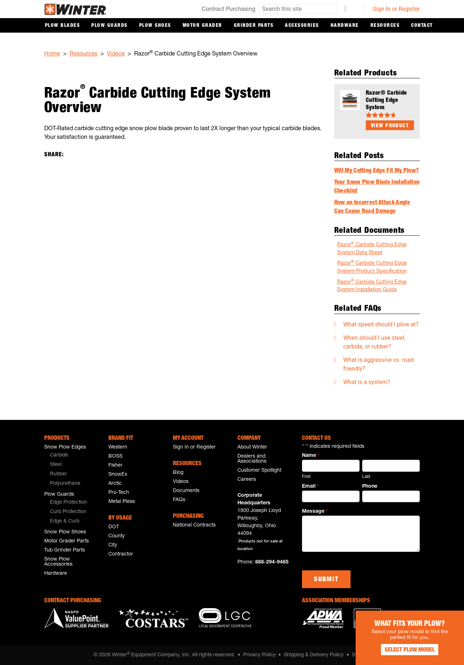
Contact (422, 25)
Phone (369, 486)
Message (314, 512)
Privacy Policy (259, 655)
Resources (385, 25)
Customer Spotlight (259, 470)
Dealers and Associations (251, 459)
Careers (246, 479)
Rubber (58, 474)
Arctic (115, 483)
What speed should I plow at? (381, 324)
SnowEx (117, 474)
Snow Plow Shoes (65, 532)
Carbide (59, 455)
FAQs (179, 500)
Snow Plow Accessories (58, 562)
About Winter (252, 447)
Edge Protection (68, 502)
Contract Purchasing (228, 10)
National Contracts (194, 525)
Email (310, 487)
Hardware (345, 25)
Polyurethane (65, 483)
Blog (178, 472)
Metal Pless (121, 501)
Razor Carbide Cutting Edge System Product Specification (372, 267)
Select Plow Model (410, 650)
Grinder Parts (254, 25)
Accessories (302, 25)
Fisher (115, 465)
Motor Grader (202, 25)
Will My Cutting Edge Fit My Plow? (376, 171)
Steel (56, 464)
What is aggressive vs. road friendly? (378, 364)
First (306, 477)
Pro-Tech (118, 492)
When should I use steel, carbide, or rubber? (374, 342)
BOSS (115, 456)
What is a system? (366, 382)
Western (117, 447)
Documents (186, 490)
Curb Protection (68, 512)
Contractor (120, 554)
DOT (113, 527)
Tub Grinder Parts (64, 550)
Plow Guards (109, 25)
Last (366, 477)
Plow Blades (62, 25)
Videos (116, 54)
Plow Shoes (155, 25)
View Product (390, 126)
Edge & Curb (64, 521)
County (116, 536)
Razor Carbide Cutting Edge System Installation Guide (372, 286)
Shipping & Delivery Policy (314, 655)
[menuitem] (73, 455)
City (112, 545)
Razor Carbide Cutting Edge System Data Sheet (372, 248)
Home (52, 54)
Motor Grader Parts (66, 541)
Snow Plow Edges (65, 447)
